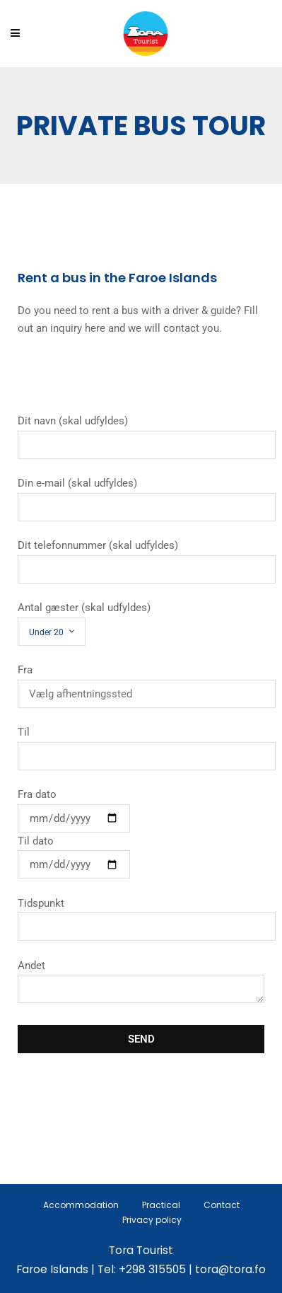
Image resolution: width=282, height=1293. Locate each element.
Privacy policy (152, 1220)
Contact (222, 1205)
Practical (161, 1205)
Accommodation (81, 1205)
